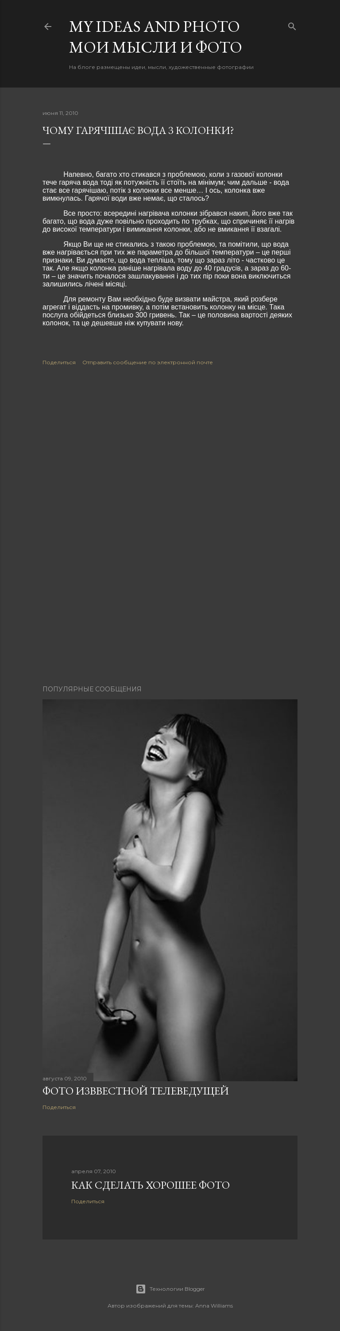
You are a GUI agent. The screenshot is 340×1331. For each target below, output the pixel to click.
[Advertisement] (170, 453)
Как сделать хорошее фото (150, 1185)
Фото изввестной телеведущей (135, 1091)
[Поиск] (292, 24)
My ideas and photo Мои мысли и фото (155, 36)
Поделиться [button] (59, 362)
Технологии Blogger (170, 1289)
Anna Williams (214, 1305)
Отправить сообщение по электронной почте (147, 362)
